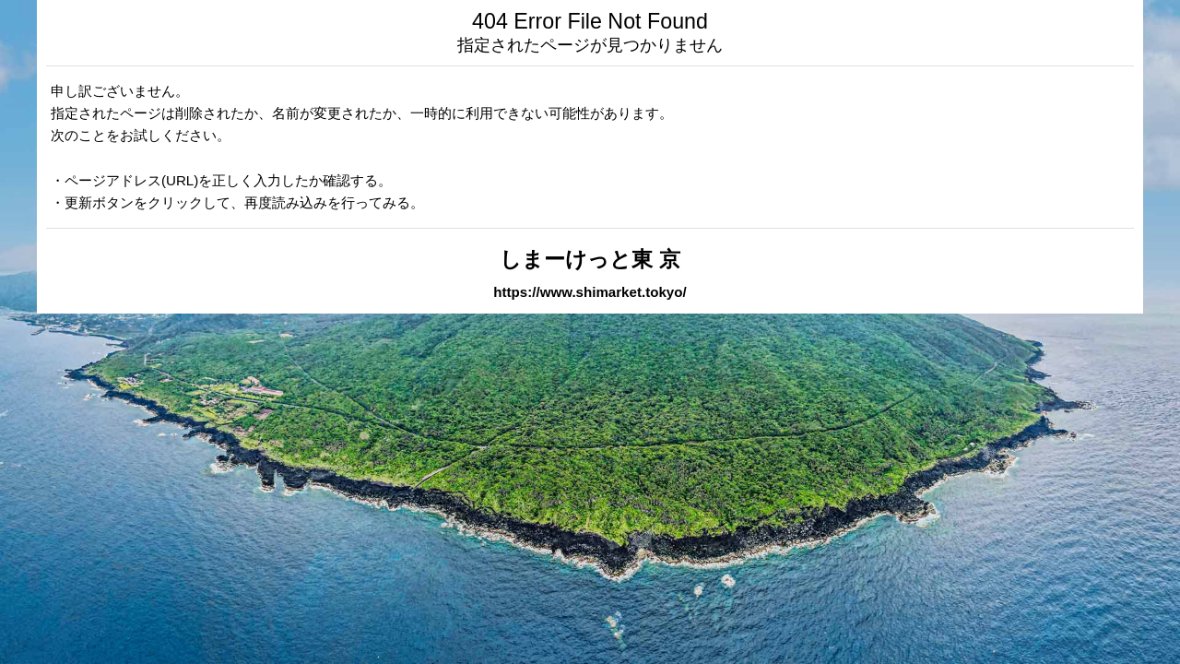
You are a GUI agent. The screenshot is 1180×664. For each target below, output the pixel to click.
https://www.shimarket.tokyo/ (589, 292)
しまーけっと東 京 (589, 259)
